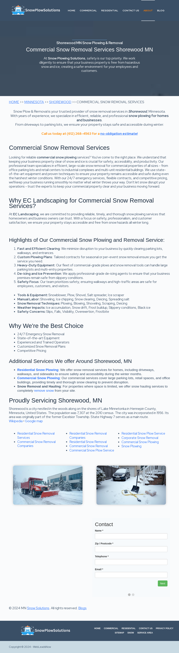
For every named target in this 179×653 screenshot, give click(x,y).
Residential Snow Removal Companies (88, 435)
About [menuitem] (148, 10)
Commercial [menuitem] (88, 10)
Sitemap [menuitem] (119, 633)
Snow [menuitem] (130, 633)
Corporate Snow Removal (139, 438)
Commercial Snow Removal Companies (36, 444)
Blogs (82, 608)
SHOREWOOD (60, 102)
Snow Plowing (131, 446)
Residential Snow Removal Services (36, 435)
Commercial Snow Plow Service (91, 450)
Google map (34, 421)
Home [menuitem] (71, 10)
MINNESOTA (34, 102)
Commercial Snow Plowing (140, 442)
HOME (14, 102)
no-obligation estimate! (119, 133)
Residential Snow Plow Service (143, 433)
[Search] (168, 10)
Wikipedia (16, 421)
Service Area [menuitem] (145, 633)
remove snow (44, 390)
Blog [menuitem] (160, 10)
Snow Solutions (38, 608)
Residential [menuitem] (109, 10)
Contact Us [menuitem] (131, 10)
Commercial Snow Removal (88, 446)
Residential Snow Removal (88, 442)
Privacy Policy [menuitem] (164, 628)
